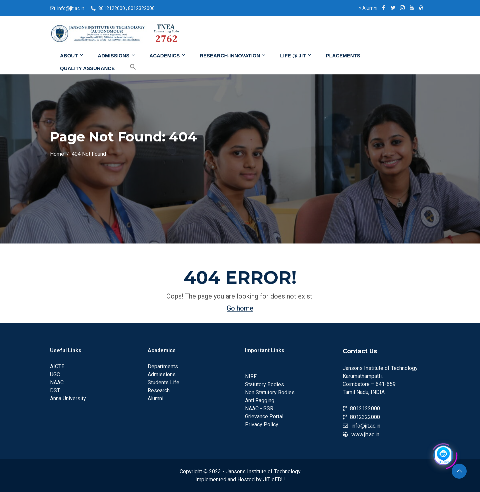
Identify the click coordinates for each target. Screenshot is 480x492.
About (72, 55)
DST (55, 390)
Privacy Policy (261, 424)
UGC (55, 374)
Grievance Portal (264, 416)
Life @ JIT (296, 55)
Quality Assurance (87, 68)
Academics (167, 55)
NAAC (57, 382)
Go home (240, 308)
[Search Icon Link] (128, 67)
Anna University (68, 398)
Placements (343, 55)
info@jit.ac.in (70, 8)
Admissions (117, 55)
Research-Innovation (233, 55)
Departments (163, 366)
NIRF (251, 376)
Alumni (368, 8)
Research (159, 390)
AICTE (57, 366)
